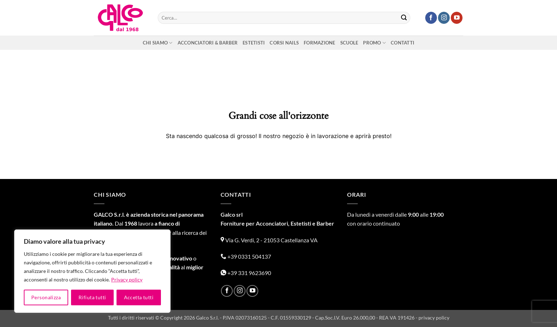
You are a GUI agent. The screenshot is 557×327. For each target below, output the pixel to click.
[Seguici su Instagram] (444, 18)
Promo (374, 42)
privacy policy (433, 318)
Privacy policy (126, 279)
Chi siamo (158, 42)
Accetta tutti (138, 297)
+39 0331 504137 (246, 256)
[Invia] (404, 18)
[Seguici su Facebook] (431, 18)
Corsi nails (284, 43)
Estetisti (254, 43)
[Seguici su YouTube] (457, 18)
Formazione (319, 43)
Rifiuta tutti (92, 297)
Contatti (402, 43)
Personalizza (46, 297)
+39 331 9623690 (246, 272)
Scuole (349, 43)
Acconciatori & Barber (208, 43)
